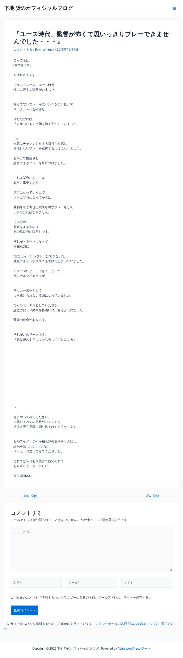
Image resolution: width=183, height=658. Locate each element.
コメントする (22, 49)
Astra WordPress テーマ (134, 648)
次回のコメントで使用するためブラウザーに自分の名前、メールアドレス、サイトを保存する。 (84, 597)
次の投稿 (154, 496)
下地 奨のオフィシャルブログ (38, 8)
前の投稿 (28, 496)
